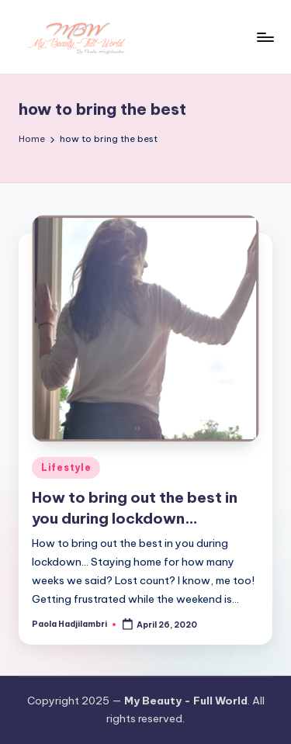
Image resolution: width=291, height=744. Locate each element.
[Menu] (264, 37)
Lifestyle (66, 467)
